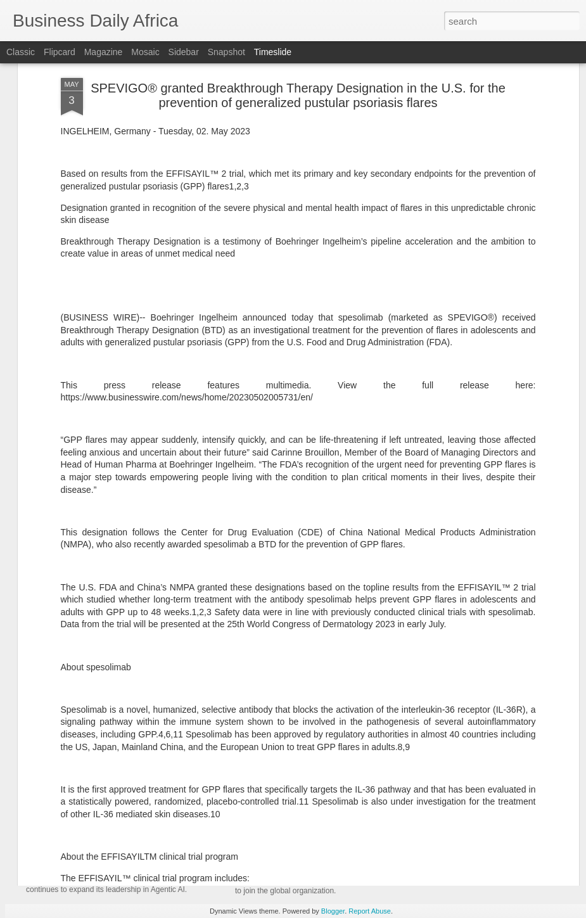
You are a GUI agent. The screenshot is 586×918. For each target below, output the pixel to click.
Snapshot (226, 52)
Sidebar (184, 52)
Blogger (333, 911)
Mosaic (145, 52)
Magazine (103, 52)
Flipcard (59, 52)
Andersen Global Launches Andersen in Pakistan (359, 831)
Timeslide (272, 52)
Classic (20, 52)
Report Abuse (369, 911)
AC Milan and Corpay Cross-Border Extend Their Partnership (389, 675)
